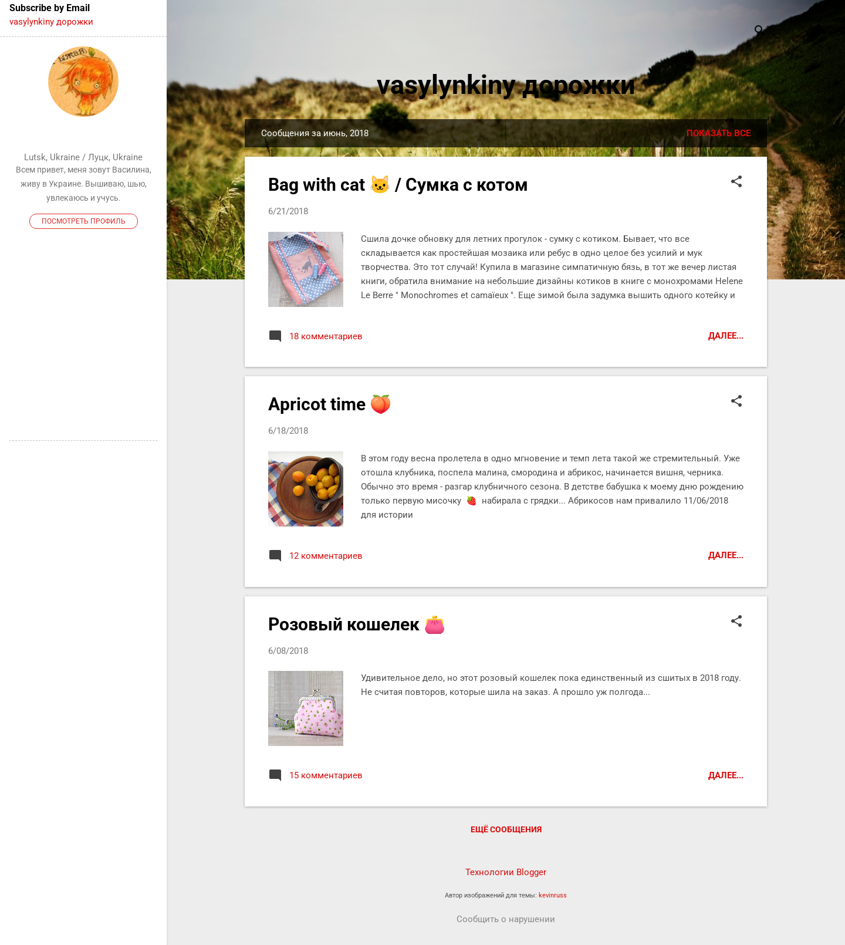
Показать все (719, 133)
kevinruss (553, 895)
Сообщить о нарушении (506, 919)
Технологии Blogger (505, 872)
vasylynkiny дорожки (506, 84)
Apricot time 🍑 (329, 404)
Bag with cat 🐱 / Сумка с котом (398, 184)
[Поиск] (760, 32)
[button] (736, 182)
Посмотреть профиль (84, 221)
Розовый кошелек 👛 (356, 624)
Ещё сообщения (506, 829)
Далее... (725, 335)
